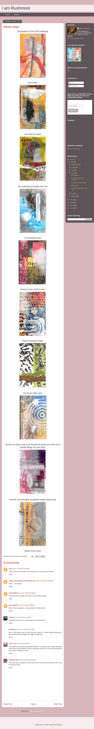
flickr (68, 71)
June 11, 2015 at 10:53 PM (44, 581)
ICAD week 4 (75, 175)
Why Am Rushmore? (73, 149)
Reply (10, 574)
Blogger (59, 724)
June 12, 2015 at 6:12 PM (23, 617)
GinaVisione (13, 629)
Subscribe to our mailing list (80, 102)
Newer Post (7, 704)
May (72, 193)
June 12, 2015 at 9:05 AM (27, 593)
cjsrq (10, 568)
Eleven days (75, 185)
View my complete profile (75, 38)
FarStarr (11, 617)
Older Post (58, 704)
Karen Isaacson (84, 28)
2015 (71, 162)
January (74, 196)
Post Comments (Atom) (37, 711)
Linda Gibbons (14, 593)
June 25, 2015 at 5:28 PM (28, 660)
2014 (71, 200)
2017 (71, 159)
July (72, 170)
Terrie (11, 643)
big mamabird (13, 605)
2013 (71, 202)
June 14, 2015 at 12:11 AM (26, 629)
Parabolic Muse (14, 660)
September (75, 164)
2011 (71, 208)
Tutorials (16, 14)
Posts (71, 83)
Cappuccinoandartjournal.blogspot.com (22, 581)
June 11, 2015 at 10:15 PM (21, 568)
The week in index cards (78, 183)
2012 (71, 205)
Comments (73, 86)
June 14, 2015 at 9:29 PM (21, 643)
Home (8, 14)
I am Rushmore (16, 8)
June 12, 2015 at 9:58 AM (27, 605)
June (73, 173)
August (73, 167)
